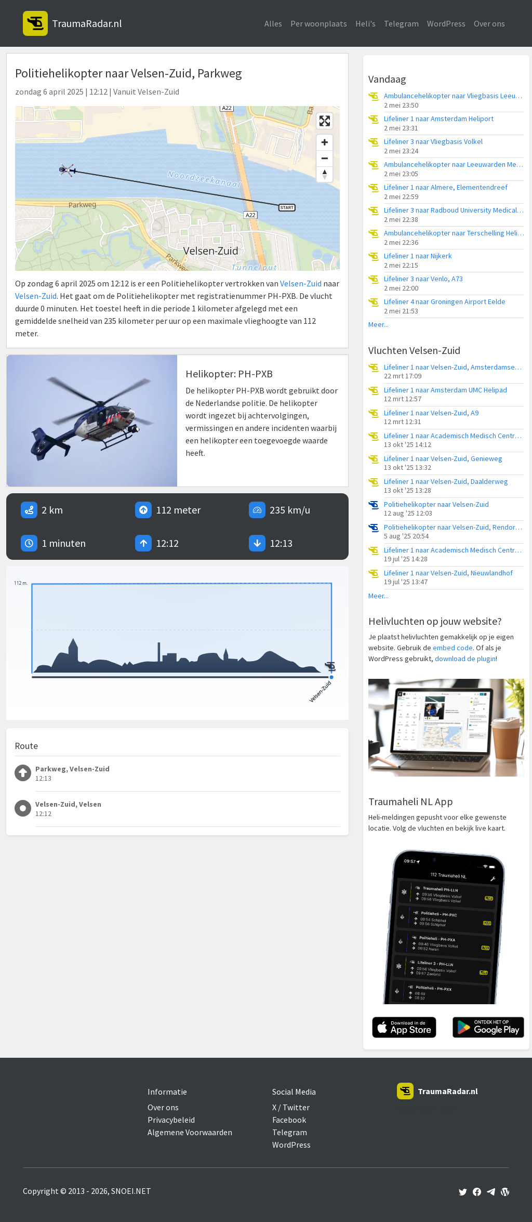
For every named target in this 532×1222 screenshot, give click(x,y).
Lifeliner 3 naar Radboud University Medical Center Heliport (454, 210)
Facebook (289, 1119)
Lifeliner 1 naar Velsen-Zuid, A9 (431, 413)
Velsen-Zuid (301, 283)
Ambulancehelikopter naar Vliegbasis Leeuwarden (454, 95)
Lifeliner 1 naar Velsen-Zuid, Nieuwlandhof (448, 573)
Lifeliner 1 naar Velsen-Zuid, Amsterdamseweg (454, 367)
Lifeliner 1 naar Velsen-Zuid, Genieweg (443, 458)
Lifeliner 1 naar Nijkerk (418, 256)
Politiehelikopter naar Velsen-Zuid (436, 504)
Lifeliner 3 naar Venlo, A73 (423, 278)
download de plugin (465, 658)
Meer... (378, 324)
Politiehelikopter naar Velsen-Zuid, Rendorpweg (454, 527)
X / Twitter (291, 1107)
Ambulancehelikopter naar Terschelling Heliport (454, 233)
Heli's (365, 23)
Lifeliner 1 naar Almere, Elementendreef (446, 187)
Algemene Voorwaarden (190, 1132)
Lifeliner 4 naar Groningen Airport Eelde (445, 301)
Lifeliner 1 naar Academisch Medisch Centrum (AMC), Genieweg (454, 550)
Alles (273, 23)
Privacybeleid (171, 1119)
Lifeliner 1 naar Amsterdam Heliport (439, 118)
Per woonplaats (318, 23)
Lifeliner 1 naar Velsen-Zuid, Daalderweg (446, 481)
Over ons (489, 23)
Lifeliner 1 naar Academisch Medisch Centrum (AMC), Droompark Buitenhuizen (454, 435)
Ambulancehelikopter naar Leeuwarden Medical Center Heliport (454, 164)
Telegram (401, 23)
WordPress (446, 23)
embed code (453, 647)
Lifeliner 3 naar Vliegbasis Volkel (433, 141)
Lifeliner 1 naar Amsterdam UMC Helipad (445, 390)
